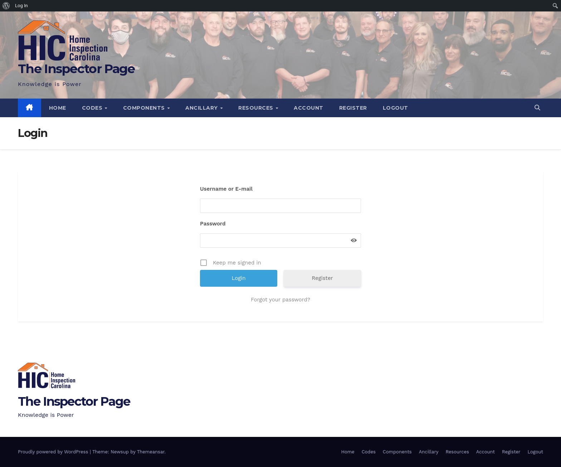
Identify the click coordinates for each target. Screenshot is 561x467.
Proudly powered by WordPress (54, 451)
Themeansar (151, 451)
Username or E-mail (226, 189)
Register (353, 108)
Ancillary (202, 108)
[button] (537, 107)
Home (57, 108)
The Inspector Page (76, 68)
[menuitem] (6, 5)
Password (212, 223)
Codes (93, 108)
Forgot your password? (280, 299)
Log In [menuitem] (21, 5)
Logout (395, 108)
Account (308, 108)
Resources (256, 108)
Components (145, 108)
